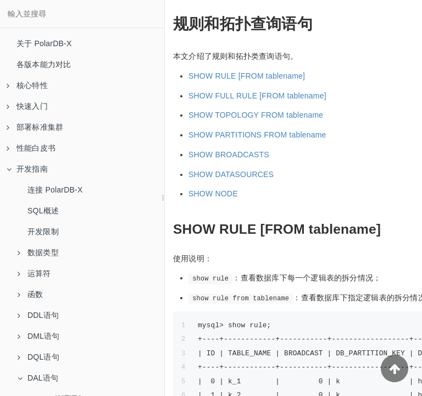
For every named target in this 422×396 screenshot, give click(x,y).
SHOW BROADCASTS (228, 154)
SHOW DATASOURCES (231, 174)
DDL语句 (38, 315)
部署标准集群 (35, 127)
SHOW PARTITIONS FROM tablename (257, 134)
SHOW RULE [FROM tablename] (246, 76)
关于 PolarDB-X (43, 43)
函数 (30, 294)
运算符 (34, 273)
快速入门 (27, 106)
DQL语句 (38, 357)
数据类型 (38, 252)
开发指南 (27, 168)
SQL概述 (43, 210)
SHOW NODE (213, 193)
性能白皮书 (31, 148)
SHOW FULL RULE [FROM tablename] (257, 95)
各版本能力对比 (43, 64)
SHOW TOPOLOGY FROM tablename (255, 115)
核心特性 (27, 85)
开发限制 (43, 231)
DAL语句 (38, 377)
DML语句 (39, 336)
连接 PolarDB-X (54, 189)
